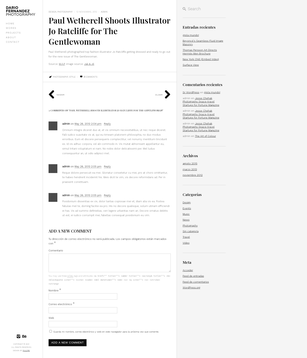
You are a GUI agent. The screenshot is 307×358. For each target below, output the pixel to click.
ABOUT (11, 37)
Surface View (191, 64)
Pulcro (26, 351)
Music (186, 214)
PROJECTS (13, 32)
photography (60, 77)
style (72, 77)
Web (51, 317)
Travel (186, 237)
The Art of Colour (205, 136)
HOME (10, 23)
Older (163, 95)
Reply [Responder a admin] (107, 123)
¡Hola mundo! (191, 35)
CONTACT (13, 42)
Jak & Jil (89, 64)
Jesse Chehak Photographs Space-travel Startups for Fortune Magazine (201, 102)
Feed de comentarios (196, 281)
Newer (57, 95)
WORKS (11, 28)
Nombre (55, 290)
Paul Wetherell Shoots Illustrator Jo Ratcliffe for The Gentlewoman (104, 31)
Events (187, 208)
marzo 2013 (190, 169)
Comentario (56, 250)
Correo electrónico (62, 304)
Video (186, 242)
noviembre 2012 (193, 175)
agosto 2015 (190, 163)
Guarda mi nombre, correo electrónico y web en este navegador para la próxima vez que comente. (106, 331)
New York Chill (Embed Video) (201, 59)
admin (104, 12)
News (186, 219)
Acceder (188, 270)
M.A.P (62, 64)
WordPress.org (191, 287)
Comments (88, 77)
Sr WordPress (191, 92)
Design (52, 12)
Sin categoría (191, 231)
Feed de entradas (193, 276)
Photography (65, 12)
